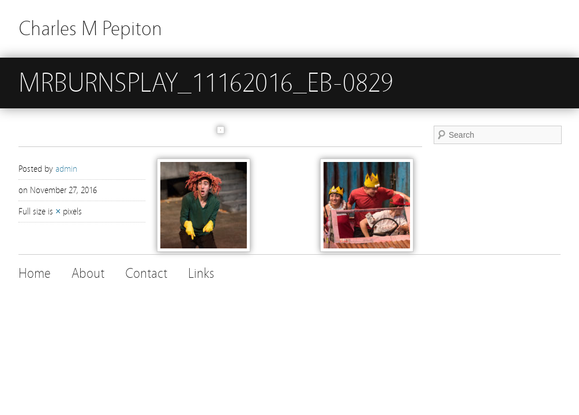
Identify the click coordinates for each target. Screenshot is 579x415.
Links (201, 273)
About (88, 273)
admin (66, 169)
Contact (146, 273)
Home (34, 273)
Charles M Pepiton (90, 28)
